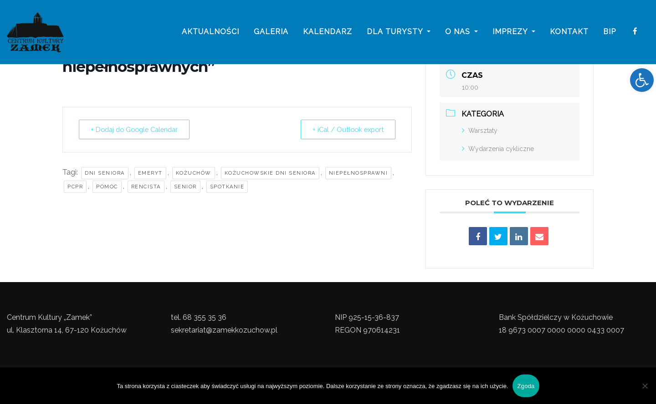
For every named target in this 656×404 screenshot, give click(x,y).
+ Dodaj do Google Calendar (139, 130)
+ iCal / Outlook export (345, 130)
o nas (461, 33)
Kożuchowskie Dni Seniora (270, 173)
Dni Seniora (105, 173)
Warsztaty (479, 130)
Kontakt (569, 33)
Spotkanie (227, 187)
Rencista (146, 187)
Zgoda (525, 386)
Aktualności (210, 33)
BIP (609, 33)
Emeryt (150, 173)
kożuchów (193, 173)
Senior (185, 187)
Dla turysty (398, 33)
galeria (271, 33)
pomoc (107, 187)
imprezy (513, 33)
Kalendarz (327, 33)
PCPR (75, 187)
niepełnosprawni (358, 173)
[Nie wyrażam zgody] (644, 385)
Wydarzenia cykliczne (498, 148)
